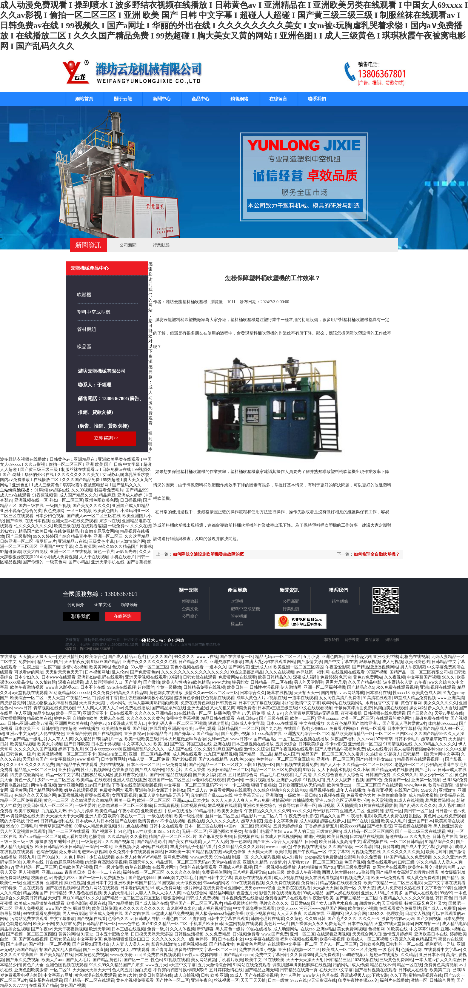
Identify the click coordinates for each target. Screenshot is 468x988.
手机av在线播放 (178, 811)
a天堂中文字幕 (182, 965)
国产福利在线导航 (149, 728)
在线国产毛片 (296, 728)
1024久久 (376, 913)
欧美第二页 (439, 970)
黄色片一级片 (276, 923)
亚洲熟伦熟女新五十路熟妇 (160, 790)
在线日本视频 (37, 521)
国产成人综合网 (149, 769)
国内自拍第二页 (112, 754)
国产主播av (16, 944)
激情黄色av (148, 821)
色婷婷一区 (205, 939)
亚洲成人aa (261, 667)
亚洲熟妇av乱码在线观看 (100, 677)
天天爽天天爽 (260, 852)
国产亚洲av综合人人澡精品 (278, 841)
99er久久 (429, 790)
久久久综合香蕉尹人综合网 (338, 775)
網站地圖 (392, 640)
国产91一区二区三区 (338, 944)
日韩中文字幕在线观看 (228, 918)
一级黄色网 (56, 562)
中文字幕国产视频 (423, 677)
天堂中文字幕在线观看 (445, 883)
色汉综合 (120, 667)
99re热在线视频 (121, 687)
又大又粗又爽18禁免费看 (233, 708)
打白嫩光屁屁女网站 (99, 531)
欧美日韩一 (237, 687)
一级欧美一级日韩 (300, 795)
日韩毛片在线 (445, 836)
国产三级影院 (18, 536)
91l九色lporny (242, 759)
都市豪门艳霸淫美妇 (263, 831)
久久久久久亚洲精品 (153, 713)
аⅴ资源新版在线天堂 (25, 816)
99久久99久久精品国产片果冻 (116, 965)
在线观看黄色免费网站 (400, 908)
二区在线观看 (31, 888)
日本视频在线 (193, 805)
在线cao (308, 929)
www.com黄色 (278, 846)
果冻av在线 (109, 521)
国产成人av (197, 790)
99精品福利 (205, 811)
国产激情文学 (309, 661)
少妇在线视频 (111, 764)
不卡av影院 (335, 744)
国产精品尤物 (221, 944)
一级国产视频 (58, 505)
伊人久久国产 (159, 656)
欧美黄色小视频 (362, 908)
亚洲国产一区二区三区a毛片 (196, 903)
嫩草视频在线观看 (224, 805)
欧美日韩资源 (104, 908)
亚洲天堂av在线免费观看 (74, 521)
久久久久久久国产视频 (35, 749)
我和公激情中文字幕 (301, 703)
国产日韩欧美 (76, 744)
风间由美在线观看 (390, 708)
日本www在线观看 (58, 677)
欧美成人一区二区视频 (367, 939)
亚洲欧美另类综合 (259, 805)
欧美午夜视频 (332, 939)
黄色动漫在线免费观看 (95, 975)
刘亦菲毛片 (186, 878)
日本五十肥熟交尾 (112, 934)
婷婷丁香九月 (70, 749)
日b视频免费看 (246, 934)
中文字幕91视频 (424, 929)
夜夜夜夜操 (351, 713)
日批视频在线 (246, 836)
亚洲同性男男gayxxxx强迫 (251, 888)
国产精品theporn (238, 954)
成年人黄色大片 (251, 698)
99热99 (12, 826)
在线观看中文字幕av (442, 949)
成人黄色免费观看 (423, 878)
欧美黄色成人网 (426, 692)
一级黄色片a (92, 841)
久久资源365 (301, 954)
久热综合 (374, 754)
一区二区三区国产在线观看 (377, 785)
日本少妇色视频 (49, 516)
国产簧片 (132, 682)
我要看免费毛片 (109, 490)
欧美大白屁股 (35, 551)
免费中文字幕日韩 (271, 954)
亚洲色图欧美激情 (31, 970)
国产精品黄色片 (107, 960)
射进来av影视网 (92, 852)
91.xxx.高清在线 (266, 733)
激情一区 (419, 980)
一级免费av (118, 526)
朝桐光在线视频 (414, 656)
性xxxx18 (401, 692)
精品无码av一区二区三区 (278, 656)
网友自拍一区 (427, 923)
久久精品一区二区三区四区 (367, 764)
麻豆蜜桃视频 (70, 795)
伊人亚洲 (22, 713)
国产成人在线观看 (421, 893)
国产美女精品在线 (56, 954)
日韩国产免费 (377, 775)
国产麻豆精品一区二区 (356, 898)
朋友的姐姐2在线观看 (130, 949)
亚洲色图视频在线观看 (66, 965)
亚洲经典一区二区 (364, 744)
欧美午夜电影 (26, 811)
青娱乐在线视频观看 (253, 878)
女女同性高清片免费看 (340, 698)
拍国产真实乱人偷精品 (60, 949)
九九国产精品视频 (220, 754)
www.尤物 (221, 682)
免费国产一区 (396, 780)
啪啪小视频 (314, 836)
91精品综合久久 (439, 841)
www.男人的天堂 (299, 831)
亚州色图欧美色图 (101, 500)
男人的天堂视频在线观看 (23, 831)
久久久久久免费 (39, 764)
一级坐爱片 (85, 805)
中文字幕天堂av (248, 795)
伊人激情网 (291, 687)
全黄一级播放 (168, 687)
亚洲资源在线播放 (226, 661)
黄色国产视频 (72, 985)
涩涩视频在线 (375, 841)
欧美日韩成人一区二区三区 (48, 805)
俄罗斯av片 (45, 541)
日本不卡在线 (92, 687)
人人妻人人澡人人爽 (130, 944)
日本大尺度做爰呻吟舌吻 (183, 739)
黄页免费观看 (327, 954)
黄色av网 (235, 780)
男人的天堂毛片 (118, 893)
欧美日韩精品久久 (274, 677)
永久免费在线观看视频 (397, 687)
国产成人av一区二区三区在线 (94, 516)
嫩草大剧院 (251, 821)
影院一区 (393, 811)
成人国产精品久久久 (78, 495)
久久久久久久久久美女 (403, 852)
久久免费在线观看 (282, 883)
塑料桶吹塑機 (355, 319)
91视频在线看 (331, 795)
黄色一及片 (24, 780)
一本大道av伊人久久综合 (438, 960)
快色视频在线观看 (217, 698)
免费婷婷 (328, 677)
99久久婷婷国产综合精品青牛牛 (62, 536)
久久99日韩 (315, 918)
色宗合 (345, 677)
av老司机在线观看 (208, 780)
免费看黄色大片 (360, 795)
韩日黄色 (443, 898)
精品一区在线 (409, 965)
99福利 (175, 677)
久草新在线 (314, 913)
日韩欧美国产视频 (75, 867)
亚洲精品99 (68, 769)
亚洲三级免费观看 (353, 867)
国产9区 (177, 744)
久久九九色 (420, 836)
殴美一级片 (124, 800)
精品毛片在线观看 (276, 775)
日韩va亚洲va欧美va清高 (30, 723)
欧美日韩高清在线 (155, 975)
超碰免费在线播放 (432, 718)
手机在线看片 (122, 557)
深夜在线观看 (70, 682)
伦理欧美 (395, 913)
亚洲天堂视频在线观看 (146, 677)
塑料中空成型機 (93, 312)
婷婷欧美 (458, 934)
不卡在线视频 (172, 821)
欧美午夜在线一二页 (126, 816)
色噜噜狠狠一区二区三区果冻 (125, 805)
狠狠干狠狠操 (263, 785)
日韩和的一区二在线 (405, 944)
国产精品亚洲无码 (261, 970)
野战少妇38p (65, 878)
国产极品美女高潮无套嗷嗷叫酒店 (407, 872)
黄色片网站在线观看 (99, 888)
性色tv (156, 960)
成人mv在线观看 (15, 495)
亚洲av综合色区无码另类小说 (342, 800)
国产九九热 (271, 728)
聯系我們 (317, 98)
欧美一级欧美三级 (141, 739)
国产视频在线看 (91, 918)
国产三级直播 (95, 949)
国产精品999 (136, 490)
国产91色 (374, 780)
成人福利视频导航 (214, 908)
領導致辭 (129, 604)
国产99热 (45, 857)
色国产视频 (354, 862)
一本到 (106, 846)
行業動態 (161, 245)
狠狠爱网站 (173, 898)
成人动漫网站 (285, 929)
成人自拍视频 (186, 975)
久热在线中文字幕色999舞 (428, 888)
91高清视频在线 (397, 744)
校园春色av (41, 878)
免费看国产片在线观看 (286, 898)
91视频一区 (263, 764)
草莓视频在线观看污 (413, 826)
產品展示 (372, 640)
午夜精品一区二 (80, 698)
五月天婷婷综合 (288, 826)
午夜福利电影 (359, 816)
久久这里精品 (137, 536)
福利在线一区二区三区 (143, 872)
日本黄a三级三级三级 (277, 708)
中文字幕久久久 (137, 744)
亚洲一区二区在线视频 (71, 551)
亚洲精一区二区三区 (335, 759)
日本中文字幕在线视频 (259, 703)
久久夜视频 (394, 677)
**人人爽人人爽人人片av (100, 708)
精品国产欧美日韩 (35, 531)
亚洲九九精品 (255, 862)
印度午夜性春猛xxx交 (358, 980)
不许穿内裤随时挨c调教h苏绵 (180, 970)
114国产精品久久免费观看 (407, 857)
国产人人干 (330, 764)
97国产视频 (377, 672)
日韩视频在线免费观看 (384, 713)
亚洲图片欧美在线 (71, 723)
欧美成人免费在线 (390, 816)
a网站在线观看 (154, 846)
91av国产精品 (97, 785)
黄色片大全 (33, 965)
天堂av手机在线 (448, 713)
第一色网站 (240, 841)
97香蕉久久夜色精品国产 (413, 939)
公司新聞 (128, 245)
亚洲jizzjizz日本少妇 (191, 800)
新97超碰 (205, 929)
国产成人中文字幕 (417, 846)
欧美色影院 (77, 903)
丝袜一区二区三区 (222, 816)
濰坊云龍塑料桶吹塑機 (186, 302)
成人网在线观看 (187, 754)
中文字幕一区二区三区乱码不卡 (193, 785)
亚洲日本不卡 (431, 954)
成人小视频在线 (288, 878)
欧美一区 (348, 888)
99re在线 (222, 857)
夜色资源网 (54, 510)
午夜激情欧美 (321, 898)
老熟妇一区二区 (409, 764)
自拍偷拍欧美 (85, 718)
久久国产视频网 (120, 841)
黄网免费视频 (175, 857)
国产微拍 (151, 682)
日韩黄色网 (226, 703)
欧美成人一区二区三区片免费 (349, 949)
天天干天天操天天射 (305, 960)
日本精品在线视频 (366, 836)
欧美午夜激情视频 (27, 687)
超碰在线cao (396, 836)
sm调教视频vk (355, 954)
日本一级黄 (278, 980)
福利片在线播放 (394, 980)
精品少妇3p (43, 713)
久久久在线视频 (279, 672)
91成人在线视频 (408, 800)
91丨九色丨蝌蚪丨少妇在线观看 (85, 857)
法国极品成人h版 (96, 775)
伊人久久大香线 (442, 708)
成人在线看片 (379, 749)
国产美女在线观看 (184, 841)
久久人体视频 (182, 929)
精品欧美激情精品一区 (352, 733)
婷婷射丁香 (107, 698)
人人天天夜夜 (289, 913)
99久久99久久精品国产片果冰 (125, 546)
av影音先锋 (126, 551)
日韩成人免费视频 (202, 898)
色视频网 (376, 929)
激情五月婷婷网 (397, 934)
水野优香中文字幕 (382, 703)
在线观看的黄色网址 (394, 718)
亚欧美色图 (151, 811)
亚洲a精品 (325, 929)
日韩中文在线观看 (166, 826)
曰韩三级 (406, 862)
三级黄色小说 (101, 541)
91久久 (173, 831)
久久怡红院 (45, 682)
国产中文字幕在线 (340, 661)
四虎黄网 (18, 790)
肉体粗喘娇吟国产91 (316, 867)
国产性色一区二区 (172, 980)
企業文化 (103, 604)
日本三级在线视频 (128, 929)
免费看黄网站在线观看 (230, 790)
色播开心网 (411, 949)
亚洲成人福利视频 (235, 867)
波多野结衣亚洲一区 (297, 805)
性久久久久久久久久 (33, 526)
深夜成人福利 (305, 677)
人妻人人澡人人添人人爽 (158, 893)
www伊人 (311, 975)
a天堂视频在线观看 (29, 692)
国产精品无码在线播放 (392, 769)
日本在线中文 (230, 939)
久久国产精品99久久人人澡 (439, 733)
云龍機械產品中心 (89, 268)
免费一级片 (157, 929)
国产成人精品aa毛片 (126, 656)
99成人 (236, 975)
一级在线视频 (160, 816)
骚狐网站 (81, 908)
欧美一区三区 (68, 713)
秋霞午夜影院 (440, 785)
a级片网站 (192, 888)
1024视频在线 (365, 960)
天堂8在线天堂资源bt (393, 923)
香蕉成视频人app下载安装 (364, 975)
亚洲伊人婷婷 (288, 780)
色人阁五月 (122, 970)
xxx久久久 (301, 811)
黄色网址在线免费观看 (444, 816)
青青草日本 (74, 872)
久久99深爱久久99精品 (92, 800)
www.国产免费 (274, 934)
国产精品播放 (120, 903)
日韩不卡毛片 (406, 739)
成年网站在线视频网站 (343, 703)
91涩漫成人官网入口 (127, 723)
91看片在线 (33, 862)
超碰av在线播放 (384, 954)
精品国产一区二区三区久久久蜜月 (332, 754)
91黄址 (87, 934)
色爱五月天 (246, 893)
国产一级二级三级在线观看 (420, 831)
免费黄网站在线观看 (237, 677)
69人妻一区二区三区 (149, 667)
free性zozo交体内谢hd (201, 954)
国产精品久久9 (360, 687)
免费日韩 (27, 661)
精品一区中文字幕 (62, 775)
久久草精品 (117, 836)
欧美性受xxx (338, 785)
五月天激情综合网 (214, 965)
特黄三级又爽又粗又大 (425, 903)
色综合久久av (120, 918)
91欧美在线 (397, 929)
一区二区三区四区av (393, 733)
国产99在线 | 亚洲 (363, 821)
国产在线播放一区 (236, 656)
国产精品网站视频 (45, 790)
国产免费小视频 (235, 733)
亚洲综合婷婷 (78, 733)
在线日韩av (247, 718)
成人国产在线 (180, 749)
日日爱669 (299, 903)
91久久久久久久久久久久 (142, 908)
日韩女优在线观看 (199, 677)
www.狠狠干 (88, 759)
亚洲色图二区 (174, 918)
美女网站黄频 (203, 960)
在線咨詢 (123, 616)
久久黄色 (294, 918)
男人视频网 (29, 872)
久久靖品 (409, 954)
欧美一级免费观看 (388, 878)
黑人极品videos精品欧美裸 (219, 913)
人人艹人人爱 (215, 841)
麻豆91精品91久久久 (81, 898)
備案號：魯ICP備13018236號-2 (89, 649)
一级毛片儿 (388, 949)
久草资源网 (85, 546)
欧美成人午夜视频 (303, 872)
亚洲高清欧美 (180, 728)
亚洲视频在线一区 (31, 500)
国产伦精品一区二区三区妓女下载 (220, 764)
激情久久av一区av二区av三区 (211, 692)
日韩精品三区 (338, 960)
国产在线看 (125, 821)
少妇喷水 (444, 846)
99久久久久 (184, 656)
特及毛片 (174, 769)
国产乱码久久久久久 (417, 805)
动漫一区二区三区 (357, 718)
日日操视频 (130, 500)
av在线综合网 (195, 893)
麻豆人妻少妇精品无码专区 (164, 795)
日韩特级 (8, 888)
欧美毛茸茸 (436, 852)
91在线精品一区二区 (193, 713)
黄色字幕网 (411, 703)
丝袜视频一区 (226, 980)
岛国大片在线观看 (389, 867)
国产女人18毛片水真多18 (334, 903)
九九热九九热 (54, 811)
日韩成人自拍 (147, 918)
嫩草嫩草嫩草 (433, 739)
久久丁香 (398, 975)
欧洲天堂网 (99, 929)
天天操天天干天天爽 (64, 816)
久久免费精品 (217, 934)
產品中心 (201, 98)
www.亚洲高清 (451, 698)
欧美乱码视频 (22, 744)
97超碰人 (392, 754)
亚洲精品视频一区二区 (299, 949)
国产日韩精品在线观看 (170, 775)
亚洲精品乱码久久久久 (144, 749)
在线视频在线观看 (348, 672)
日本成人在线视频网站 (281, 836)
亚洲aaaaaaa (328, 718)
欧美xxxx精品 (352, 826)
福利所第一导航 (440, 944)
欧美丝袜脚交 (420, 867)
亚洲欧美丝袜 (385, 656)
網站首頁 (84, 98)
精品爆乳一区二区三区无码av (183, 862)
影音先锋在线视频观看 (280, 893)
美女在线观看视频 (321, 878)
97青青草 (384, 739)
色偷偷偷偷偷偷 (392, 795)
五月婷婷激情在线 (226, 970)
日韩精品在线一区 (99, 923)
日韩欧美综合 (311, 744)
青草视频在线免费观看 (54, 708)
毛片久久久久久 (274, 903)
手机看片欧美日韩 (206, 923)
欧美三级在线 (66, 526)
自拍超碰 (68, 728)
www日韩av (241, 739)
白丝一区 (8, 939)
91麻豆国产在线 (227, 749)
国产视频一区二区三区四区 (31, 934)
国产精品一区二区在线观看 (89, 980)
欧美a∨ (6, 867)
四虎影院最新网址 (27, 775)
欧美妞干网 (43, 923)
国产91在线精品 (213, 759)
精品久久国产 (332, 816)
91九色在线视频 (132, 826)
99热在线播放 (259, 929)
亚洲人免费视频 (29, 908)
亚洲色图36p (332, 656)
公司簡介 (76, 604)
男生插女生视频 (14, 929)
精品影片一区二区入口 (262, 816)
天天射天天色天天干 (64, 672)
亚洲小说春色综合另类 (21, 510)
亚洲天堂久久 (141, 862)
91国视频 (166, 883)
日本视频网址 (97, 672)
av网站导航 (353, 692)
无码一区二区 (194, 831)
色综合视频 (46, 852)
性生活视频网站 (95, 769)
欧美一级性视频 (189, 816)
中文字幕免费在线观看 (254, 908)
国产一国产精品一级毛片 (23, 739)
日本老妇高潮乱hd (137, 888)
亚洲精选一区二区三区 (36, 867)
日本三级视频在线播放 (253, 744)
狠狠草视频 (369, 661)
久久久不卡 (368, 918)
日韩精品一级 (415, 754)
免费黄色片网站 (251, 944)
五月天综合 (285, 744)
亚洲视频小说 (126, 846)
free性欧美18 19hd (149, 831)
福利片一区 (112, 739)
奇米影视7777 (325, 811)
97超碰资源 (10, 551)
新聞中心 (162, 98)
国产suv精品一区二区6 (39, 836)
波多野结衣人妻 (397, 682)
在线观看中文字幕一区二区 (292, 944)
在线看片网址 (164, 867)
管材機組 (86, 329)
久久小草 (361, 769)
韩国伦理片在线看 (267, 918)
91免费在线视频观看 (161, 954)
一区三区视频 (79, 510)
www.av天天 (201, 857)
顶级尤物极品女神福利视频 (52, 703)
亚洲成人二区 (352, 811)
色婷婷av (98, 723)
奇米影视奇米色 (181, 908)
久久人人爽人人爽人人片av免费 (240, 800)
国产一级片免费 (108, 867)
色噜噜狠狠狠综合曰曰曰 (127, 939)
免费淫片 (309, 883)
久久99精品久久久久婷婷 (241, 846)
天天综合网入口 (366, 934)
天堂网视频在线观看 (243, 923)
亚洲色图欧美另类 (225, 831)
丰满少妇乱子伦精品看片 (193, 846)
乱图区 (415, 816)
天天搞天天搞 (91, 703)
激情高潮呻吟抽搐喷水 (292, 800)
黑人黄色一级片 (230, 929)
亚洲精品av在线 (72, 541)
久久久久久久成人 (222, 821)
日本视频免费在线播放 (242, 898)
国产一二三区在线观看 (69, 831)
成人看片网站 (74, 836)
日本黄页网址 (113, 759)
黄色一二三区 (56, 800)
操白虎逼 (143, 970)
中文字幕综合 (62, 759)
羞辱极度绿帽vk (439, 800)
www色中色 (129, 923)
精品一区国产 (49, 661)
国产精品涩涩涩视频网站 (375, 667)
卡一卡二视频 (236, 785)
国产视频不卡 (104, 831)
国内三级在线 (31, 505)
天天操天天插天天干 (91, 970)
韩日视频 (326, 805)
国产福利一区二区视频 (49, 944)
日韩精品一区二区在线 (271, 682)
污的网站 (341, 965)
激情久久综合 (256, 749)
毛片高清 (303, 775)
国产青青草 (161, 949)
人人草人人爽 (60, 739)
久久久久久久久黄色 (145, 718)
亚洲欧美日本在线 (431, 934)
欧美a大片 (127, 975)
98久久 (448, 677)
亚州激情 (447, 790)
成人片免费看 (389, 888)
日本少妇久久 (26, 677)
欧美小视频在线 (260, 913)
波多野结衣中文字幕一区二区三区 (205, 949)
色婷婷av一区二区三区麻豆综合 (285, 759)
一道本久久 (215, 667)
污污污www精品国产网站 (322, 908)
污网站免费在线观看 (29, 918)
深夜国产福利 (342, 739)
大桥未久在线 (111, 718)
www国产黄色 (58, 908)
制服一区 (240, 857)
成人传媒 (360, 965)
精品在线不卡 (382, 965)
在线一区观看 (373, 728)
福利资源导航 (386, 846)
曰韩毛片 (29, 826)
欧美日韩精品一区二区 (228, 769)
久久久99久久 (405, 775)
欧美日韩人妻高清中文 (340, 841)
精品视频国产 (35, 893)
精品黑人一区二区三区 (35, 769)
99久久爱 (202, 749)
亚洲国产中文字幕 (56, 546)
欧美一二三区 (302, 718)
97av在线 (298, 980)
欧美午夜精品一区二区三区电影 (393, 883)
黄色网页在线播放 (166, 692)
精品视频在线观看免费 (340, 883)
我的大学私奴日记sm (19, 821)
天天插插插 (346, 805)
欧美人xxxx (287, 908)
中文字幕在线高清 (261, 939)
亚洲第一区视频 (426, 780)
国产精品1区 (264, 739)
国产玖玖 (14, 521)
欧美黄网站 (99, 667)
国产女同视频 (428, 918)
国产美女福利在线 (210, 775)
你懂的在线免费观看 (198, 867)
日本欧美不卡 (26, 728)
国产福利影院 (379, 826)
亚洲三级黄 (33, 883)
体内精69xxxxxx (442, 723)
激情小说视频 (74, 667)
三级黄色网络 (328, 831)
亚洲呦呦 (273, 795)
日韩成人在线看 (413, 970)
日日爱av (443, 811)
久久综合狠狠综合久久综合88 (280, 790)
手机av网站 (116, 703)
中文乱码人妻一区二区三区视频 (177, 723)
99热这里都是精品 (246, 672)
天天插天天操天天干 (37, 656)
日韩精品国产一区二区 (238, 728)
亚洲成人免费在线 (106, 913)
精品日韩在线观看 (218, 718)
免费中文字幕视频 (182, 718)
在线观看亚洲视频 (333, 934)
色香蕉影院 (122, 769)
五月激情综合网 (243, 775)
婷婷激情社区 (70, 656)
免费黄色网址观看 (116, 790)
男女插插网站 (12, 718)
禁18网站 (263, 826)
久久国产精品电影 (364, 682)
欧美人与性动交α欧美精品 (186, 682)
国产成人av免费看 (439, 908)
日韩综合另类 (442, 980)
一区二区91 (60, 970)
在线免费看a (214, 888)
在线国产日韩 (406, 790)
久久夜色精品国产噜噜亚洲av (354, 723)
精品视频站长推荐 (240, 903)
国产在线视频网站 (62, 888)
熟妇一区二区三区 (66, 500)
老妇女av (8, 531)
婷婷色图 (62, 718)
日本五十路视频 (105, 744)
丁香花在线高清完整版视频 (137, 785)
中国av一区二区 (238, 826)
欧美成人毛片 (393, 821)
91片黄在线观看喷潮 (378, 805)
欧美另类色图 (417, 661)
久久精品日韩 (87, 739)
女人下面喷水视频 (334, 769)
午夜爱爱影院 (337, 667)
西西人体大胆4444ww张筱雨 (348, 872)
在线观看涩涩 (93, 526)
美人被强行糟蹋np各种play (419, 749)
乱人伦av (120, 672)
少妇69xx (319, 728)
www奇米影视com (62, 687)
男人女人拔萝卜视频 (345, 780)
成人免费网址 (168, 888)
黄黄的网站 (68, 934)
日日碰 (311, 841)
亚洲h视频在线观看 (437, 687)
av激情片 (278, 862)
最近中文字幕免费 (281, 821)
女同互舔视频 (124, 795)
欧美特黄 (283, 852)
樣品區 (84, 346)
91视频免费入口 (355, 878)
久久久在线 (140, 526)
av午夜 (421, 682)
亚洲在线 (221, 744)
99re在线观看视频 (247, 883)
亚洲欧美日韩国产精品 (135, 883)
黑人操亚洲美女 (448, 826)
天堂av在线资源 (226, 862)
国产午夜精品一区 (310, 852)
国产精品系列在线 (168, 708)
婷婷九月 (27, 857)
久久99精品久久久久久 (435, 744)
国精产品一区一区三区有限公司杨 (421, 672)
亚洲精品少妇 (358, 656)
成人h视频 (308, 821)
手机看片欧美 (230, 960)
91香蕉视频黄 (44, 495)
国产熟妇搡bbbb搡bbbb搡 (151, 878)
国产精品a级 (453, 878)
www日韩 (23, 708)
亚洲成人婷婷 (129, 495)
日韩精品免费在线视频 (204, 687)
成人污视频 (392, 661)
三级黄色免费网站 (396, 960)
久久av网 (365, 739)
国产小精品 (78, 562)
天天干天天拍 (253, 980)
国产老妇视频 (184, 759)
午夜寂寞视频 (379, 790)
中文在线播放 (311, 723)
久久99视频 (81, 490)
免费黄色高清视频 (441, 965)
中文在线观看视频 (315, 708)
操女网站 (417, 708)
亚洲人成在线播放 (129, 780)
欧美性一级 (10, 883)
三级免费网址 (174, 764)
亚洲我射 (375, 811)
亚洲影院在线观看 (294, 888)
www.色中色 (415, 785)
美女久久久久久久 (440, 703)
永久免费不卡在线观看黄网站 (136, 852)
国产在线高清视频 (261, 975)
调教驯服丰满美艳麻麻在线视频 (302, 965)
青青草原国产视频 (56, 826)
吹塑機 (84, 294)
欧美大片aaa (52, 960)
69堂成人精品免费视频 (415, 698)
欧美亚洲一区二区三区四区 (298, 667)
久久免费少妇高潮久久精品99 (120, 692)
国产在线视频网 (107, 733)
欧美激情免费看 (116, 728)
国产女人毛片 (78, 960)
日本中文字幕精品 (404, 728)
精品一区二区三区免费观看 (276, 769)
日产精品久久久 (193, 661)
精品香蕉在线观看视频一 (420, 759)
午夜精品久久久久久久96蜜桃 (406, 898)
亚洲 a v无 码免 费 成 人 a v (257, 713)
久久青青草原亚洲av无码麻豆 (312, 713)
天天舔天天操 (325, 888)
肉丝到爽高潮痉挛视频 (106, 862)
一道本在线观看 (302, 698)
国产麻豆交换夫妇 (215, 836)
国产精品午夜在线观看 (77, 764)
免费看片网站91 (343, 728)
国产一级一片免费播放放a (102, 878)
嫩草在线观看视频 (81, 790)
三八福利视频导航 (249, 872)
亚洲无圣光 (197, 708)
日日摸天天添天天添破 (152, 934)
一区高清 (363, 846)
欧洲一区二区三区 (153, 800)
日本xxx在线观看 (282, 723)
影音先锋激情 (163, 944)
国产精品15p (207, 733)
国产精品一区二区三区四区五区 (131, 898)
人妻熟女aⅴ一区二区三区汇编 (315, 862)
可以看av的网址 (28, 672)
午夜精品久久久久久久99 (267, 811)
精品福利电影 (221, 893)
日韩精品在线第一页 (299, 970)
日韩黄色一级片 (20, 754)
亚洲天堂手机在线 (107, 562)
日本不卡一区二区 (143, 764)
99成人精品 (313, 893)
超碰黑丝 (146, 687)
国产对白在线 (137, 913)
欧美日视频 (337, 836)
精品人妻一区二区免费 (149, 759)
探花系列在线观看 (45, 980)
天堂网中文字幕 (444, 754)
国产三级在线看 (273, 718)
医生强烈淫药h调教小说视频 (146, 698)
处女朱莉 (67, 852)
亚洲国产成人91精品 (131, 505)
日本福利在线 (378, 692)
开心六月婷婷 (80, 811)
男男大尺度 (335, 682)
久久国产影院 (340, 846)
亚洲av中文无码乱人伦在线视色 (35, 733)
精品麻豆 (107, 495)
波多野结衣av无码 (398, 918)
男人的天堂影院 (308, 682)
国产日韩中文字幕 (215, 878)
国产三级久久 (419, 713)
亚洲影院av (134, 733)
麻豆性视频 (74, 883)
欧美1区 (160, 744)
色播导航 (97, 836)
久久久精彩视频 (265, 857)
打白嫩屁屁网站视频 (64, 862)
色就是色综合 (18, 923)
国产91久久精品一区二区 (164, 923)
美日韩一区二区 (418, 811)
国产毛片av (425, 769)
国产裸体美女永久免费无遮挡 (318, 923)
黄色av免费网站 (367, 677)
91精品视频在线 (206, 852)
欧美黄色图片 (105, 510)
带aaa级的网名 (216, 883)
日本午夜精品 (359, 923)
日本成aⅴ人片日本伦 (94, 821)
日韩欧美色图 (371, 944)
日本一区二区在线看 (203, 826)
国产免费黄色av (144, 672)
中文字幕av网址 (58, 975)
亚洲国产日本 (420, 821)
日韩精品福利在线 (57, 821)
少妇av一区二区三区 (56, 780)
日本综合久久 (252, 692)
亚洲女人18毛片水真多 (382, 893)
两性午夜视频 (43, 785)
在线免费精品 (66, 531)
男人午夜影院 (412, 667)
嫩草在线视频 (279, 692)
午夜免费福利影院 (301, 816)
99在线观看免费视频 (41, 913)
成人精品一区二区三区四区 (368, 831)
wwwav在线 (207, 656)
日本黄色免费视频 (91, 954)
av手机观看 (205, 728)
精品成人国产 (286, 754)
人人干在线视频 (93, 557)
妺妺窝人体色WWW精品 (138, 857)
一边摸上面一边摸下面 (39, 667)
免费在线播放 (137, 708)
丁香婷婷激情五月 (321, 826)
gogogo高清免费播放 (323, 857)
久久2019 (14, 764)
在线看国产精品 (43, 985)
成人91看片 (292, 857)
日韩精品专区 (159, 733)
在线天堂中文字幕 (336, 970)
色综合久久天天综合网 (35, 795)
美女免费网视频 (351, 929)
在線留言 (278, 98)
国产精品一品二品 (255, 754)
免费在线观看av (381, 862)
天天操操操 (392, 903)
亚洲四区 (335, 913)
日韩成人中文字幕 (247, 723)
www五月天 (156, 965)
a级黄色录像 (234, 852)
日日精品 (58, 893)
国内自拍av (331, 692)
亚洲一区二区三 (108, 536)
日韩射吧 (49, 728)
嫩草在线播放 (137, 867)
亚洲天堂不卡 (95, 713)
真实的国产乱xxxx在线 (212, 795)
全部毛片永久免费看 (362, 857)
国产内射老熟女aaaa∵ (375, 759)
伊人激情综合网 (130, 541)
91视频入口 (313, 780)
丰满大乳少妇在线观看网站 (270, 661)
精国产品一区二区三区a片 (172, 836)
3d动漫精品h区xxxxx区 (70, 692)
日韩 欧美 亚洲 (214, 975)
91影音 (309, 769)
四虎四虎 (196, 918)
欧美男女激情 (229, 811)
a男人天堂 (55, 698)
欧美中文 (253, 960)
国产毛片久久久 (342, 918)
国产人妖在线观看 (342, 893)
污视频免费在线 (366, 852)
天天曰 (54, 898)
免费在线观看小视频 (257, 949)
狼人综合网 (355, 913)
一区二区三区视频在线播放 (303, 739)
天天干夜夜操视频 (70, 929)
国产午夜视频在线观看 (292, 749)
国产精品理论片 (151, 841)
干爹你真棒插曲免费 (353, 708)
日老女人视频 (417, 913)
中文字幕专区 (89, 939)
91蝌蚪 (41, 490)
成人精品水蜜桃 (423, 795)
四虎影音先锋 (12, 703)
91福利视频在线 (192, 944)
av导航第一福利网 (312, 672)
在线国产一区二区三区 (169, 780)
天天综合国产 (35, 759)
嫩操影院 (43, 841)
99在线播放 (88, 728)
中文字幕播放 (62, 918)
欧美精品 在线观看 (93, 780)
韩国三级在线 (199, 744)
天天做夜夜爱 (188, 883)
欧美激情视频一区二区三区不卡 (66, 754)
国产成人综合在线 (151, 903)
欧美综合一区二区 (27, 698)
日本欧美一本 (177, 852)
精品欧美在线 (39, 718)
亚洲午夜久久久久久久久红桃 (149, 661)
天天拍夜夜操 (76, 661)
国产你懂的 (33, 562)
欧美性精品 (105, 811)
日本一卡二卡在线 (104, 872)
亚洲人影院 (95, 816)
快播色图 (222, 713)
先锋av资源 (218, 739)
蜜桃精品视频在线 (425, 975)
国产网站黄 (238, 667)
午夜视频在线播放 (310, 846)
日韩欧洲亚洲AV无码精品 (301, 785)
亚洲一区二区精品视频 (149, 754)
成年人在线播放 (350, 790)
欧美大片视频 (49, 744)
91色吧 (124, 831)
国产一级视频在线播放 (275, 867)
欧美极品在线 (452, 795)
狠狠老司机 (218, 723)
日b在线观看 (121, 713)
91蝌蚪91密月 (66, 841)
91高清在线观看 (377, 698)
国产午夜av (41, 929)
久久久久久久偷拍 (183, 872)
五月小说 (311, 656)
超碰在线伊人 (332, 821)
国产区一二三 (136, 960)
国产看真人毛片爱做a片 (404, 723)
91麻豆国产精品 (105, 661)
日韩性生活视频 (264, 687)
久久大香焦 (194, 769)
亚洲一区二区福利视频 (324, 687)
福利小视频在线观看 (299, 939)
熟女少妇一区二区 (436, 775)
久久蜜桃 (138, 836)
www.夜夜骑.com (125, 954)
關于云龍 (123, 98)
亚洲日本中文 (99, 883)
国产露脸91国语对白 (91, 944)
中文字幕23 (338, 852)
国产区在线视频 (33, 939)
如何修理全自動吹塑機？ (377, 554)
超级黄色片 (369, 903)
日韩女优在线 (62, 939)
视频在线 (195, 821)
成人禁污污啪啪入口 (104, 682)
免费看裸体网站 (216, 872)
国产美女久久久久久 (91, 505)
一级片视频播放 (260, 780)
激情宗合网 (445, 867)
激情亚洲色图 (70, 785)
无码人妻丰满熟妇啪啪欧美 (153, 703)
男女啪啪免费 (68, 923)
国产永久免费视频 (22, 960)
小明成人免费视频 (60, 557)
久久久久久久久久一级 (172, 939)
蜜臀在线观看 (97, 795)
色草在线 (330, 975)
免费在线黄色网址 (197, 703)
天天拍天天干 (306, 692)
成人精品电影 (454, 923)
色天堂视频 (381, 800)
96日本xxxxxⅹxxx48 (103, 749)
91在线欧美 (274, 960)
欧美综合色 (95, 656)
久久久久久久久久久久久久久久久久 (194, 672)
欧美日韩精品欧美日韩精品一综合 (66, 846)
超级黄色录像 (186, 698)
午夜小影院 (128, 811)
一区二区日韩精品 (406, 841)
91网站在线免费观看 (252, 965)
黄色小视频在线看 (187, 667)
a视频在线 (276, 698)
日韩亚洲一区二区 (16, 541)
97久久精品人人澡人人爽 (439, 862)
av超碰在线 (59, 490)
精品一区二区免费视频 (21, 800)
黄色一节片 (103, 551)
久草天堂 (366, 888)
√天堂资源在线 (322, 980)
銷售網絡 (239, 98)
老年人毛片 (290, 975)
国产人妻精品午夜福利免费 (340, 749)
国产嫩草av (184, 733)
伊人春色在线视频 (85, 893)
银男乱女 (240, 682)
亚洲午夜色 (201, 980)
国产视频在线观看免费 (297, 764)
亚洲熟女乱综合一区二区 (307, 733)
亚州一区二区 (302, 934)
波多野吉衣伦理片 (130, 775)
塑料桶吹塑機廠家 (247, 471)
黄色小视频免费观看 (135, 980)
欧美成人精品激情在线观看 (39, 903)
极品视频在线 (321, 790)
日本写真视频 (166, 805)
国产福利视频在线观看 (376, 970)
